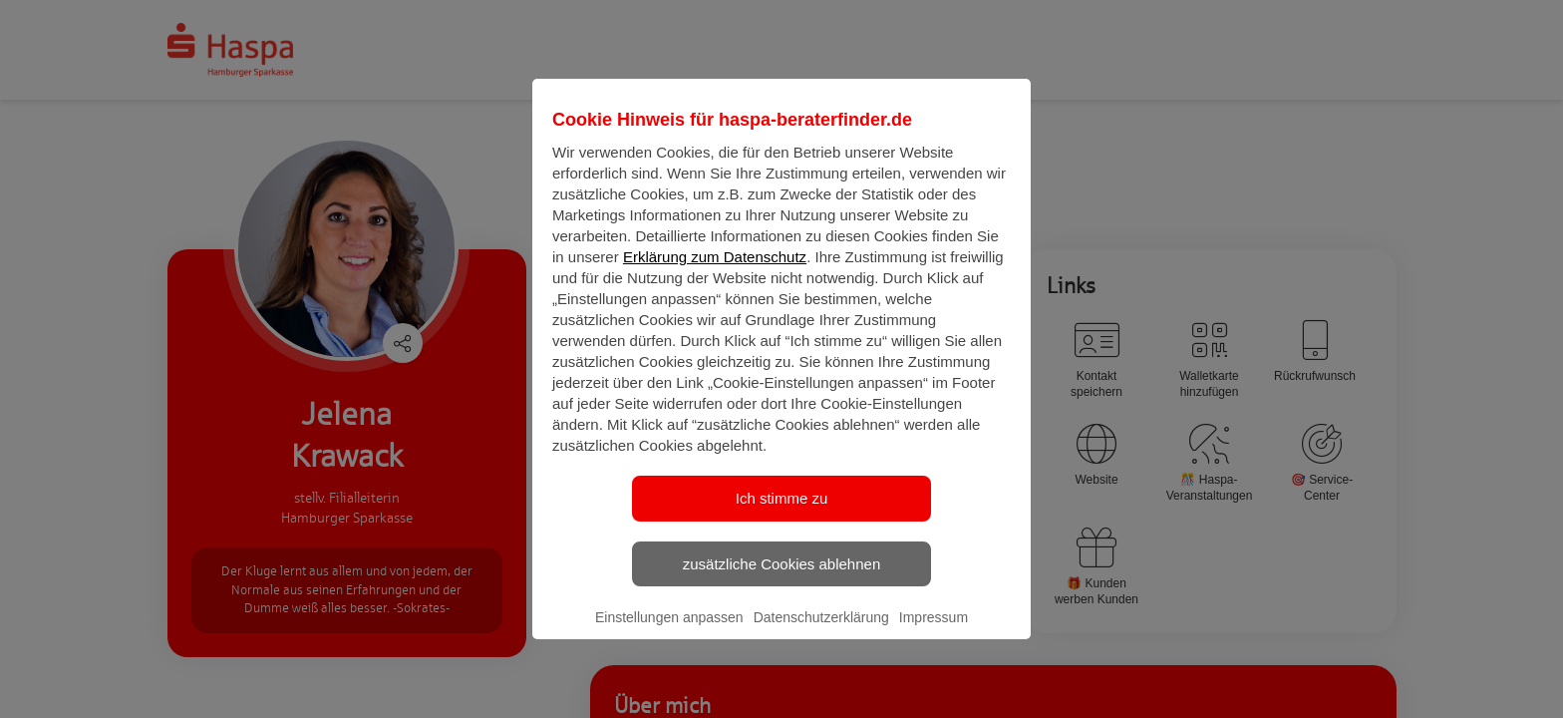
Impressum (933, 634)
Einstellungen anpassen (669, 634)
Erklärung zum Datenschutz (714, 273)
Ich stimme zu (782, 515)
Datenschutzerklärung (821, 634)
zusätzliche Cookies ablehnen (781, 579)
